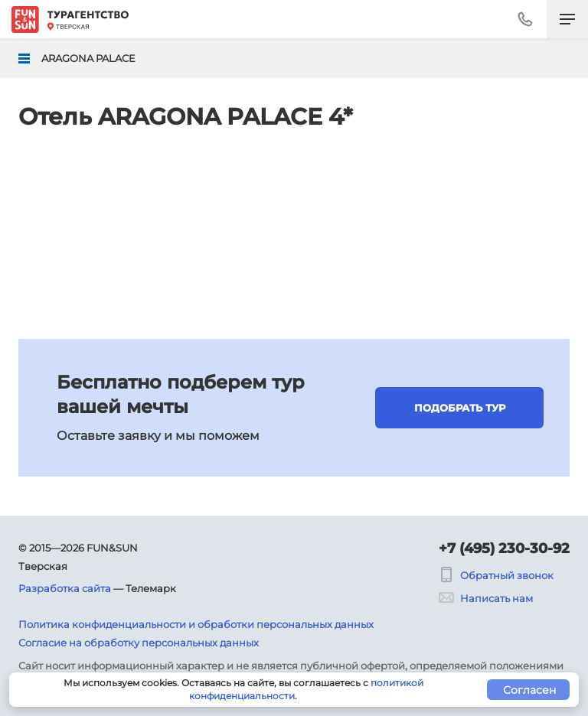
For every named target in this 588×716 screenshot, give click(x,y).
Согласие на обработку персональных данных (138, 642)
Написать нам (486, 598)
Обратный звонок (496, 575)
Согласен (529, 690)
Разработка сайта (64, 588)
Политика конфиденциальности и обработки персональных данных (196, 624)
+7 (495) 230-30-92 (504, 548)
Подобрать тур (459, 408)
